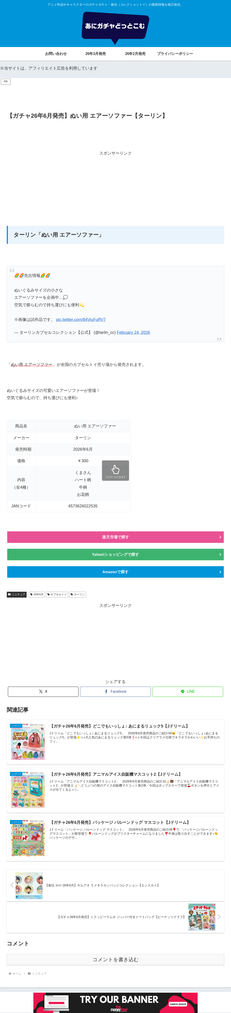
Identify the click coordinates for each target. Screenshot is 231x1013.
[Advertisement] (115, 96)
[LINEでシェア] (187, 692)
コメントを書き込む (115, 960)
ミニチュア (16, 595)
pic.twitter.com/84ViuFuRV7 (81, 319)
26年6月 (37, 595)
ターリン (78, 595)
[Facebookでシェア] (115, 692)
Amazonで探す (115, 572)
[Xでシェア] (43, 692)
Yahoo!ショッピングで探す (115, 555)
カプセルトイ (57, 595)
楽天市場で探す (115, 537)
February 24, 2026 (133, 332)
